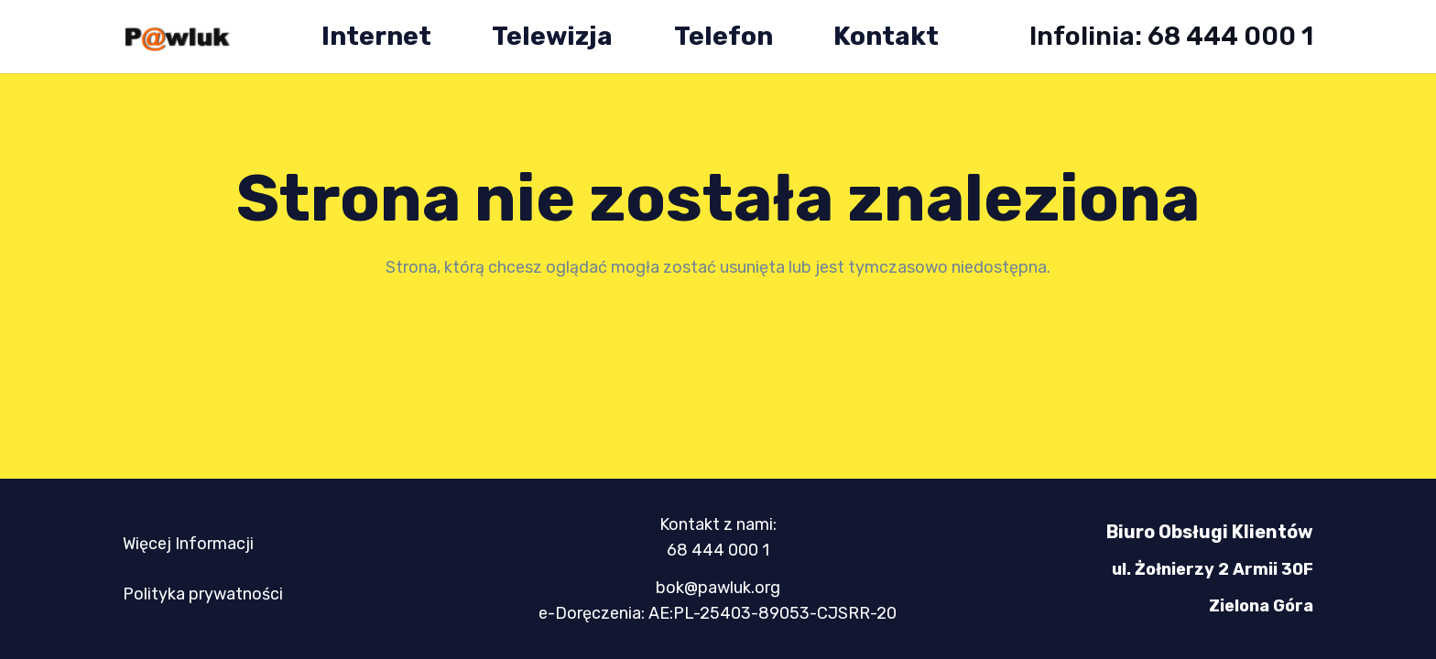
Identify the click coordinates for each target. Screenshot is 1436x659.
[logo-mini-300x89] (177, 37)
